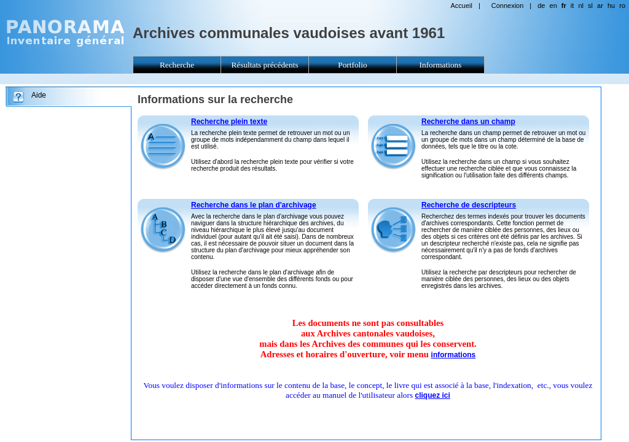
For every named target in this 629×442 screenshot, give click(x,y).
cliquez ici (432, 395)
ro (622, 5)
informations (453, 355)
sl (590, 5)
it (572, 5)
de (541, 5)
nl (581, 5)
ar (600, 5)
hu (611, 5)
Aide (38, 95)
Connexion (507, 5)
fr (563, 5)
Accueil (461, 5)
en (553, 5)
